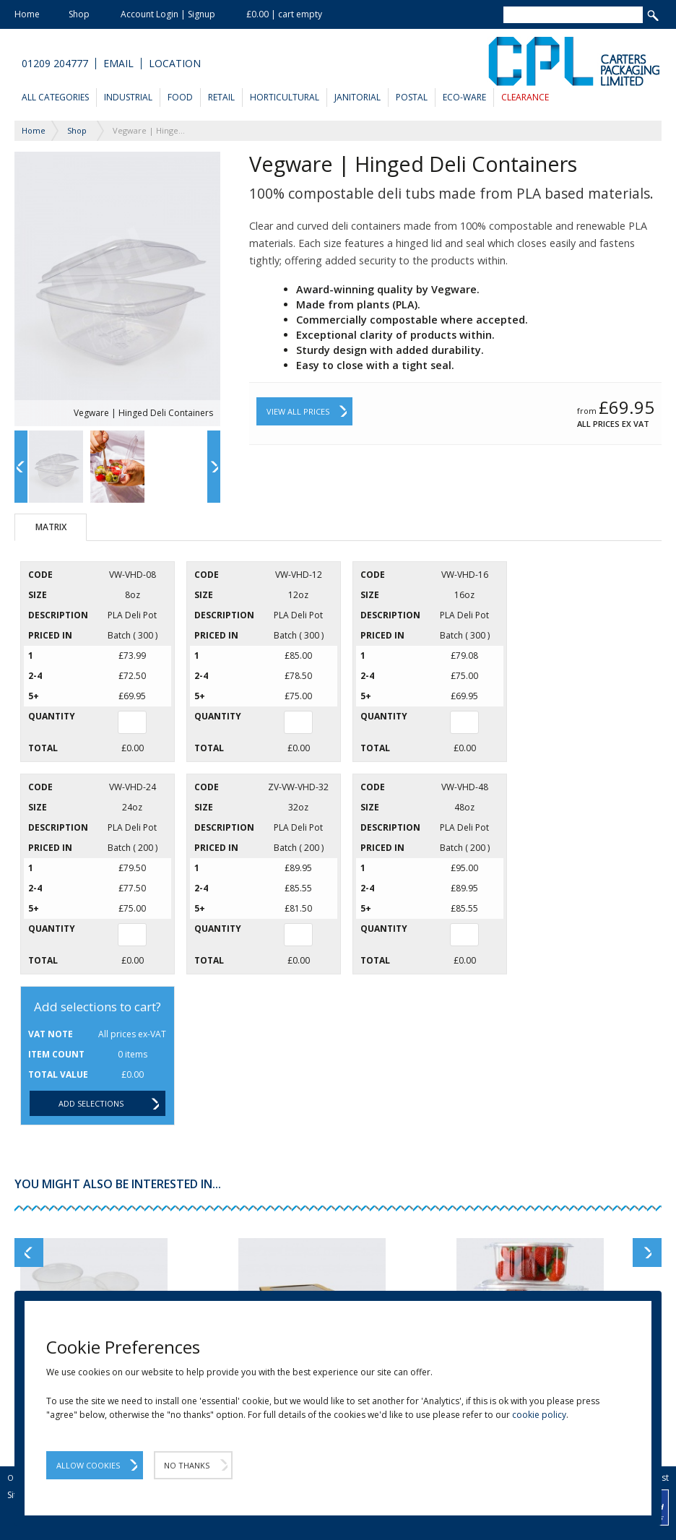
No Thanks (186, 1465)
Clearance (525, 97)
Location (175, 63)
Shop (79, 14)
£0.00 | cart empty (284, 14)
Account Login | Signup (168, 14)
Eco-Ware (464, 97)
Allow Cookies (88, 1465)
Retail (221, 97)
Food (180, 97)
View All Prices (297, 411)
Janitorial (357, 97)
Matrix (50, 527)
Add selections (91, 1103)
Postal (412, 97)
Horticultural (284, 97)
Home (27, 14)
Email (118, 63)
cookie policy (539, 1415)
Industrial (128, 97)
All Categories (55, 97)
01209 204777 (55, 63)
